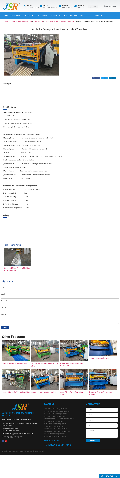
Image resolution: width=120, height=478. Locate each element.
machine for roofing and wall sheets (15, 363)
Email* (3, 294)
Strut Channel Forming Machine (54, 434)
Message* (4, 314)
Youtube (65, 5)
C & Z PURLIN (28, 16)
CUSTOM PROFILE (76, 16)
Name (3, 287)
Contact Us (98, 16)
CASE (88, 16)
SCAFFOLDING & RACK (59, 16)
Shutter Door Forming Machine (54, 426)
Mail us (45, 5)
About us (81, 5)
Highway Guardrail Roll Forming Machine (57, 431)
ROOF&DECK (16, 16)
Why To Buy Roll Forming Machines (55, 409)
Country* (4, 301)
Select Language (110, 6)
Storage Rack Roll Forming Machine (55, 429)
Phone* (3, 308)
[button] (6, 55)
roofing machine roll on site (99, 358)
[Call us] (25, 6)
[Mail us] (41, 6)
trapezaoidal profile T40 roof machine (16, 392)
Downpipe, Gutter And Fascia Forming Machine (59, 419)
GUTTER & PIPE (42, 16)
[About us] (76, 6)
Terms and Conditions (57, 445)
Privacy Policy (53, 440)
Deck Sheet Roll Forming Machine (54, 416)
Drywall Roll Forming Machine (53, 421)
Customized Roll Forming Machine (55, 436)
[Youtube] (60, 6)
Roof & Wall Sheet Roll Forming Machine (57, 411)
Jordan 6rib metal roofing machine (43, 392)
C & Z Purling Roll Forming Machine (55, 414)
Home (6, 16)
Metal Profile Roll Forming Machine (55, 424)
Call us (29, 5)
